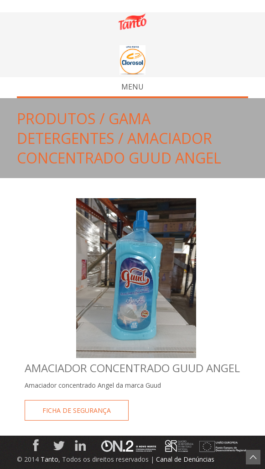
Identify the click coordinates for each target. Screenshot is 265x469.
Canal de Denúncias (185, 459)
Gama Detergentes (84, 128)
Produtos (56, 118)
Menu (83, 87)
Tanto (49, 459)
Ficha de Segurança (76, 410)
